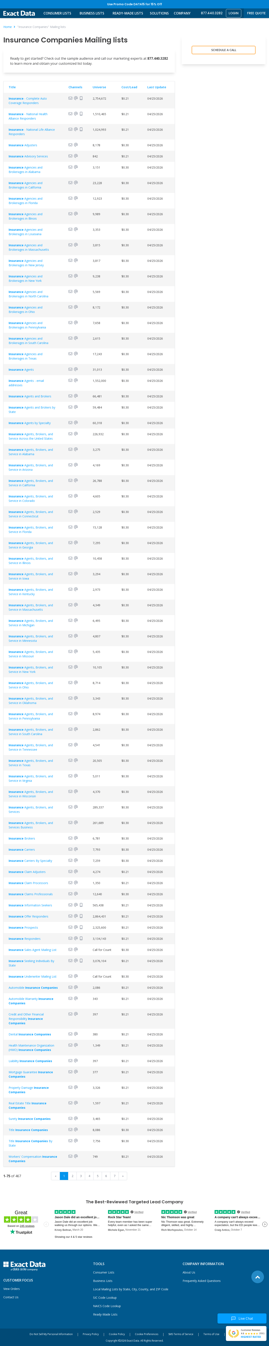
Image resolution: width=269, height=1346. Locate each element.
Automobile (33, 988)
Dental (30, 1034)
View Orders (11, 1289)
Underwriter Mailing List (33, 976)
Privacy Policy (91, 1334)
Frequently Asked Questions (202, 1281)
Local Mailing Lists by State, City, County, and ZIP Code (130, 1289)
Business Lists (92, 13)
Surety (30, 1119)
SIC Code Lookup (105, 1298)
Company (182, 13)
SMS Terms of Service (180, 1334)
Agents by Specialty (30, 423)
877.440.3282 (212, 13)
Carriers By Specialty (30, 861)
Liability (30, 1061)
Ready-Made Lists (128, 13)
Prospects (23, 927)
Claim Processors (28, 883)
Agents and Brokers (30, 396)
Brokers (22, 838)
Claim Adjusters (27, 872)
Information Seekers (30, 905)
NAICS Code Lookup (107, 1306)
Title (28, 1130)
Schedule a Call (223, 50)
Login (234, 13)
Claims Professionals (31, 894)
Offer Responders (28, 916)
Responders (25, 939)
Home (7, 27)
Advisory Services (28, 156)
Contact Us (10, 1297)
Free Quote (256, 13)
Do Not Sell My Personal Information (51, 1334)
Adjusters (23, 145)
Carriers (22, 850)
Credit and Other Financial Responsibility (26, 1018)
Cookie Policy (117, 1334)
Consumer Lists (57, 13)
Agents (21, 370)
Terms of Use (211, 1334)
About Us (189, 1272)
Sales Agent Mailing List (33, 950)
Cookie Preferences (146, 1334)
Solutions (159, 13)
